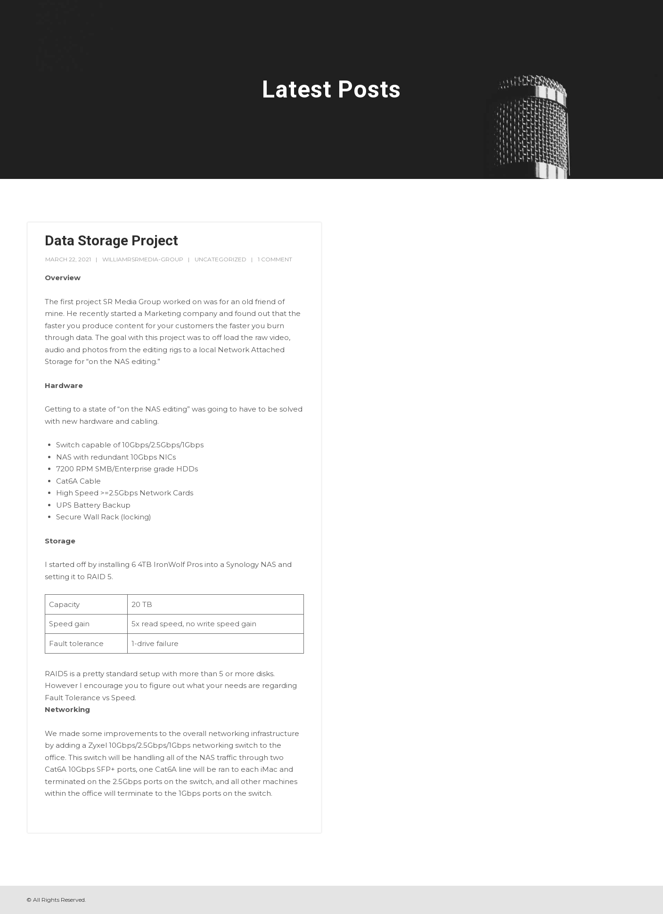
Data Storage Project (111, 240)
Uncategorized (220, 259)
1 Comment (275, 259)
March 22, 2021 (68, 259)
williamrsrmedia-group (142, 259)
